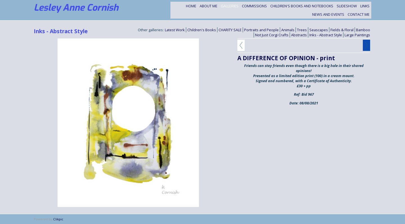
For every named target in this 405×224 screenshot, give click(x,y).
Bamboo (363, 29)
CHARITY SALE (230, 29)
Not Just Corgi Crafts (272, 34)
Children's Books (201, 29)
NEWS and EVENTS (328, 14)
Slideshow (347, 5)
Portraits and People (261, 29)
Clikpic (58, 219)
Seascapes (318, 29)
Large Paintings (357, 34)
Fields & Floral (342, 29)
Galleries (229, 5)
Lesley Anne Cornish (76, 8)
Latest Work (175, 29)
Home (191, 5)
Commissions (254, 5)
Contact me (359, 14)
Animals (287, 29)
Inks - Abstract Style (325, 34)
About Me (208, 5)
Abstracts (299, 34)
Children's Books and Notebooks (301, 5)
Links (365, 5)
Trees (302, 29)
